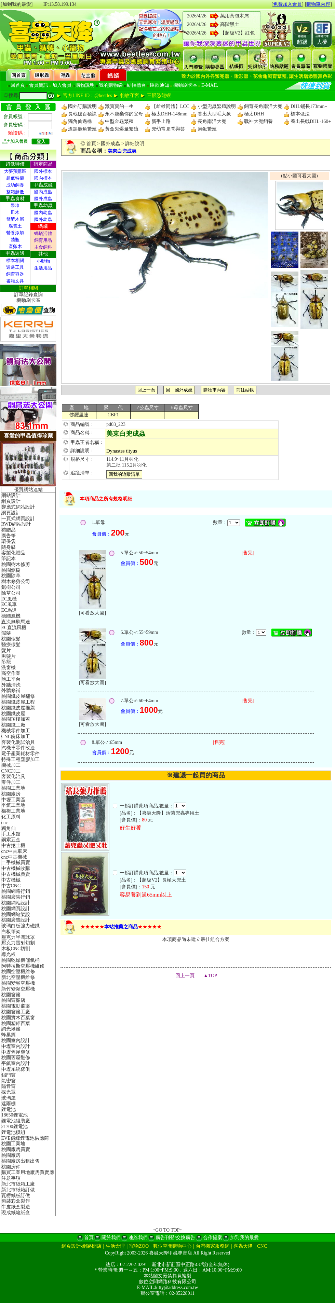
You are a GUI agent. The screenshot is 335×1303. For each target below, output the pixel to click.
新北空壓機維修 (18, 977)
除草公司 (11, 593)
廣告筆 (8, 535)
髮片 (6, 650)
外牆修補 (11, 690)
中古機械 (11, 880)
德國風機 (11, 616)
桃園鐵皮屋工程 (18, 702)
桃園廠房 (11, 793)
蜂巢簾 (8, 1034)
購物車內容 (318, 4)
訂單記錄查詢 (28, 294)
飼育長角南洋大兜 (263, 106)
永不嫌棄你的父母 (124, 113)
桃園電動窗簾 (15, 1006)
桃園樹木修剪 (15, 564)
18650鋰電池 (14, 1115)
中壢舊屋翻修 (15, 1052)
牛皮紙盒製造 (15, 1206)
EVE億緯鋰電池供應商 (25, 1138)
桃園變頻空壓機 (18, 983)
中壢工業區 (13, 799)
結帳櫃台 (136, 85)
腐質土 (15, 225)
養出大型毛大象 (214, 113)
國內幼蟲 (43, 212)
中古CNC (11, 885)
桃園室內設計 (15, 1040)
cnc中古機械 (14, 857)
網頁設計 (11, 501)
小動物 (43, 261)
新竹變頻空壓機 (18, 989)
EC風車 (9, 604)
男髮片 (8, 656)
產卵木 (15, 246)
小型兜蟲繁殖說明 (217, 106)
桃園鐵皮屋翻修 (18, 696)
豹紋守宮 (129, 95)
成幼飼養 (15, 185)
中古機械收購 (15, 868)
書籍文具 (15, 280)
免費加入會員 (287, 4)
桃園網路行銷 (15, 891)
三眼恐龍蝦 (159, 95)
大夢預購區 (15, 171)
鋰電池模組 (13, 1132)
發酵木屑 (15, 219)
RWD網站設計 (16, 524)
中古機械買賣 (15, 874)
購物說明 (85, 85)
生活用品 (43, 268)
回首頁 (18, 85)
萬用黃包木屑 (234, 15)
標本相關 (15, 260)
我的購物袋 (111, 85)
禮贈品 (8, 529)
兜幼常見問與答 (168, 128)
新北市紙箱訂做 (18, 1189)
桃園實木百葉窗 (18, 1017)
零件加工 (11, 782)
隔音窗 (8, 1086)
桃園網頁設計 (15, 908)
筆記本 (8, 558)
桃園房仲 (11, 1166)
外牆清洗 (11, 685)
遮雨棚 (8, 1103)
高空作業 (11, 673)
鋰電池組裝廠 (15, 1120)
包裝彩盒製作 (15, 1201)
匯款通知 (159, 85)
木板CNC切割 (15, 948)
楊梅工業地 (13, 811)
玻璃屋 (8, 1097)
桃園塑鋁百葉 (15, 1023)
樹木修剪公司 (15, 581)
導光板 (8, 954)
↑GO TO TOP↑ (167, 1230)
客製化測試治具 (18, 742)
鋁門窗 (8, 1075)
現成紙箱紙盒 (15, 1212)
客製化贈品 (13, 552)
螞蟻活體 (43, 233)
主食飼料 (43, 247)
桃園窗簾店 (13, 1000)
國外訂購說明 (82, 106)
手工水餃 (11, 833)
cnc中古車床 (14, 851)
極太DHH (254, 113)
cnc (4, 822)
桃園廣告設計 (15, 920)
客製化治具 (13, 776)
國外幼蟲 (43, 219)
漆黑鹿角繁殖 (82, 128)
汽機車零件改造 (18, 747)
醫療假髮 (11, 644)
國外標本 (43, 171)
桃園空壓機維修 (18, 971)
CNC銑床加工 (15, 736)
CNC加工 (11, 771)
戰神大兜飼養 (258, 121)
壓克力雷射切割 (18, 942)
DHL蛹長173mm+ (309, 106)
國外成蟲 (43, 198)
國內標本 (43, 178)
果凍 (15, 205)
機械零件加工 (15, 730)
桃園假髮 (11, 638)
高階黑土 (229, 24)
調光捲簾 (11, 1028)
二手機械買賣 (15, 862)
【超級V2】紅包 (237, 33)
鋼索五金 (11, 839)
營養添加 (15, 232)
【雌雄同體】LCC (170, 106)
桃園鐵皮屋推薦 (18, 707)
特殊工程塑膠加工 (20, 759)
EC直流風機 (14, 627)
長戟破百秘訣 (82, 113)
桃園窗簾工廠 (15, 1011)
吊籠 (6, 661)
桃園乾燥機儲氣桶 (20, 960)
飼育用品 (43, 240)
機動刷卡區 (185, 85)
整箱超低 (15, 191)
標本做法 (300, 113)
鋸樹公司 (11, 587)
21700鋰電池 (14, 1126)
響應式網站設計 (18, 507)
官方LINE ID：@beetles (87, 95)
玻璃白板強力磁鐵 (20, 925)
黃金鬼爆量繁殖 (121, 128)
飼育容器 (15, 274)
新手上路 (161, 121)
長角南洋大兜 (212, 121)
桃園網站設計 (15, 902)
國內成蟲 (43, 191)
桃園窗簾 (11, 994)
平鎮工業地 (13, 805)
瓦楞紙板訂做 (15, 1195)
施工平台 (11, 679)
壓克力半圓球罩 (18, 937)
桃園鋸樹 (11, 570)
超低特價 (15, 178)
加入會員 (61, 85)
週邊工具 (15, 267)
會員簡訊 (38, 85)
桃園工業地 (13, 788)
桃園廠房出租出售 (20, 1161)
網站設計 (11, 495)
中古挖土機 (13, 845)
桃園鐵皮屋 (13, 713)
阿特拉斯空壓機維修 (22, 966)
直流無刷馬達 (15, 621)
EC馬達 (9, 610)
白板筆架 (11, 931)
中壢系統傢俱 (15, 1069)
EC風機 (9, 598)
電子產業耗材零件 (20, 753)
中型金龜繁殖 (119, 121)
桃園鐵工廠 (13, 724)
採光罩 (8, 1092)
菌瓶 (15, 239)
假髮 (6, 633)
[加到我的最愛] (16, 4)
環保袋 (8, 541)
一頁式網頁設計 (18, 518)
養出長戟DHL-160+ (311, 121)
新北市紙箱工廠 (18, 1184)
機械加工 (11, 765)
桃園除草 (11, 575)
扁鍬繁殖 (207, 128)
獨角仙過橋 (80, 121)
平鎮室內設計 (15, 1063)
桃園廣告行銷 (15, 897)
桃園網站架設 (15, 914)
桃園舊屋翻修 (15, 1057)
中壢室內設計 (15, 1046)
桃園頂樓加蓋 (15, 719)
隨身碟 (8, 547)
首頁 (91, 143)
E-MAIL (209, 85)
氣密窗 (8, 1080)
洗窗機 (8, 667)
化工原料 (11, 816)
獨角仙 (8, 828)
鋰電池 (8, 1109)
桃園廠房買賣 (15, 1149)
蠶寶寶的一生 (119, 106)
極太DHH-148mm (169, 113)
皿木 (15, 212)
